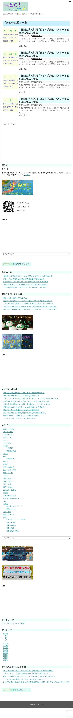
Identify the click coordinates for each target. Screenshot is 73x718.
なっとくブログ (38, 704)
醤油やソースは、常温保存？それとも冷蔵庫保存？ (21, 410)
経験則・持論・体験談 (11, 498)
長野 (4, 517)
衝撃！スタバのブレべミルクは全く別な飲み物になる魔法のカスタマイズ (29, 676)
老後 (4, 501)
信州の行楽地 (11, 522)
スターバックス (8, 435)
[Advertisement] (19, 139)
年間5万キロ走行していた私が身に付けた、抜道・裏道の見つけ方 (26, 401)
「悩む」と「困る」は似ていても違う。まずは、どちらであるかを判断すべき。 (31, 398)
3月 (6, 636)
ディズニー (7, 437)
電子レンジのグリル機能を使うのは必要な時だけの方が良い (24, 413)
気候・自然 (7, 478)
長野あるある (11, 525)
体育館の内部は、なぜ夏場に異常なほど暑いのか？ (21, 415)
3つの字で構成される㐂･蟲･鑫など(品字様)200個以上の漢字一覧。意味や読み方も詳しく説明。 (37, 682)
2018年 (5, 658)
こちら (27, 175)
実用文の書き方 (8, 467)
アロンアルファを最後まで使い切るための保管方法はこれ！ (24, 679)
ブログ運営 (7, 443)
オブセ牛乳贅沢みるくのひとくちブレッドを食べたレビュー (24, 287)
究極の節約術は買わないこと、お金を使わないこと (21, 396)
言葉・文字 (7, 512)
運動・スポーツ (8, 515)
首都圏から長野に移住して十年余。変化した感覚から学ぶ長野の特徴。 (28, 276)
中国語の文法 (37, 36)
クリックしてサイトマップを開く (13, 623)
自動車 (5, 504)
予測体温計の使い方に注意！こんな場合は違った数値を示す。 (25, 407)
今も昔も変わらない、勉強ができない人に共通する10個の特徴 (25, 284)
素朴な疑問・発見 (9, 495)
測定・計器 (7, 484)
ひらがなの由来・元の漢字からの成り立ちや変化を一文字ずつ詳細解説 (28, 671)
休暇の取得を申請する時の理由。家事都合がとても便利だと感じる (26, 404)
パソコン (6, 440)
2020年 (5, 654)
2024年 (5, 646)
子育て (5, 461)
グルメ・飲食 (8, 432)
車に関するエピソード (14, 506)
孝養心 (5, 464)
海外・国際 (7, 481)
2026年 (5, 634)
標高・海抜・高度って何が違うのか (15, 298)
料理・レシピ (8, 473)
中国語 (5, 446)
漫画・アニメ (8, 487)
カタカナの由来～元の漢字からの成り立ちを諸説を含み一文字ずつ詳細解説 (30, 306)
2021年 (5, 652)
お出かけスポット (9, 429)
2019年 (5, 656)
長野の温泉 (10, 528)
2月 (6, 638)
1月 (6, 640)
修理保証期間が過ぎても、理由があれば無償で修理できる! (23, 393)
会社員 (5, 454)
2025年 (5, 644)
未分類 (5, 476)
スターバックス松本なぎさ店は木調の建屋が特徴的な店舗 (23, 279)
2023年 (5, 648)
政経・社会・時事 (9, 470)
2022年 (5, 650)
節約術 (5, 493)
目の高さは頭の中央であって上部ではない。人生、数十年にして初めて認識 (30, 309)
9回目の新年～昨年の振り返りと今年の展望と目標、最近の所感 (25, 282)
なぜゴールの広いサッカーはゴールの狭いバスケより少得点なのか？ (27, 301)
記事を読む (23, 46)
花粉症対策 (10, 459)
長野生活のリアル (12, 531)
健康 (4, 456)
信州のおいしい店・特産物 (15, 519)
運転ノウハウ (11, 509)
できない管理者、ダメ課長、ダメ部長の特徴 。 (20, 418)
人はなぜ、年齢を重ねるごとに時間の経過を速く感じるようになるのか (28, 304)
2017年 (5, 660)
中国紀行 (9, 448)
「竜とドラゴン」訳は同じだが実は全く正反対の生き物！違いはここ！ (28, 673)
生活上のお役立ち (9, 490)
